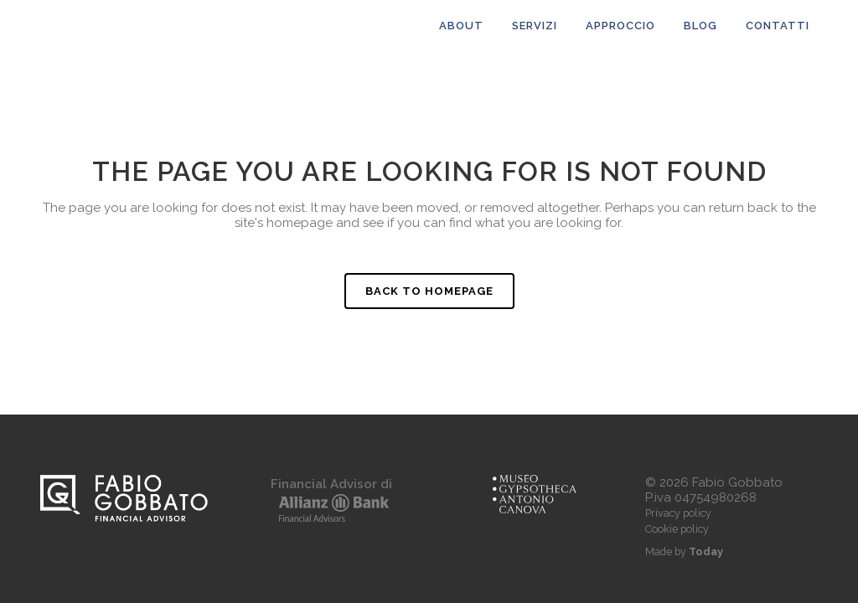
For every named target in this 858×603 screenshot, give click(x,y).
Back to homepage (429, 291)
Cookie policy (677, 529)
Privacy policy (678, 513)
